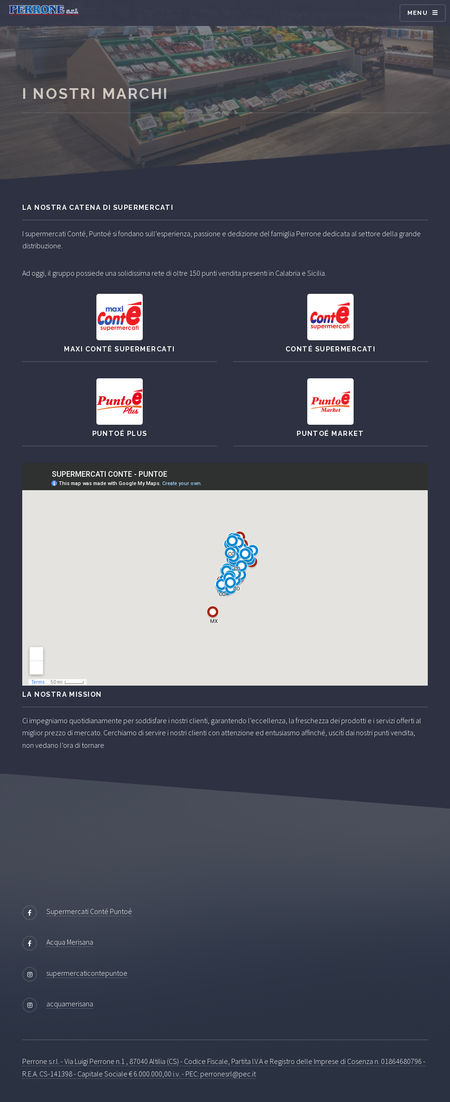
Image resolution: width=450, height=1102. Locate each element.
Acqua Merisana (69, 941)
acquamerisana (69, 1003)
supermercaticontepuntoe (86, 973)
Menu (417, 12)
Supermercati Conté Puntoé (89, 911)
